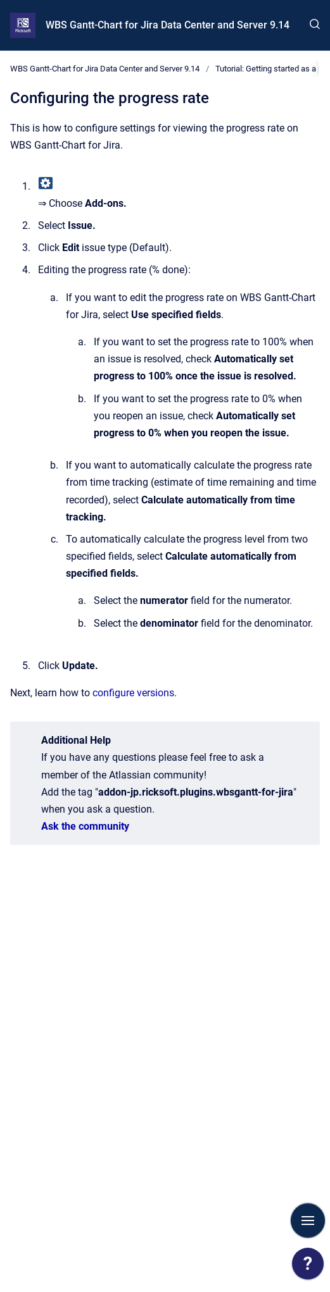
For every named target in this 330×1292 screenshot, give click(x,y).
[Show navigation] (308, 1220)
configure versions (133, 693)
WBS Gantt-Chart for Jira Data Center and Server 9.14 (167, 25)
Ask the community (85, 826)
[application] (308, 1266)
